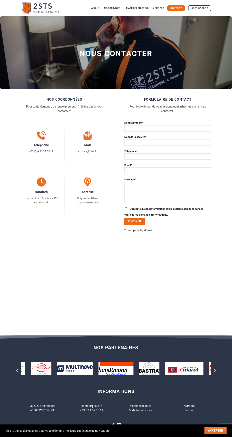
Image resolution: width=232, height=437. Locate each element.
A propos (189, 406)
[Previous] (17, 370)
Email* (167, 170)
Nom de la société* (167, 141)
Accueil (96, 8)
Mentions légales (140, 406)
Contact (189, 410)
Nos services (113, 8)
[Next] (214, 370)
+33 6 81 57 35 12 (91, 410)
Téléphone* (167, 156)
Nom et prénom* (167, 127)
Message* (167, 192)
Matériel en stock (137, 8)
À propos (158, 8)
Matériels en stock (140, 410)
